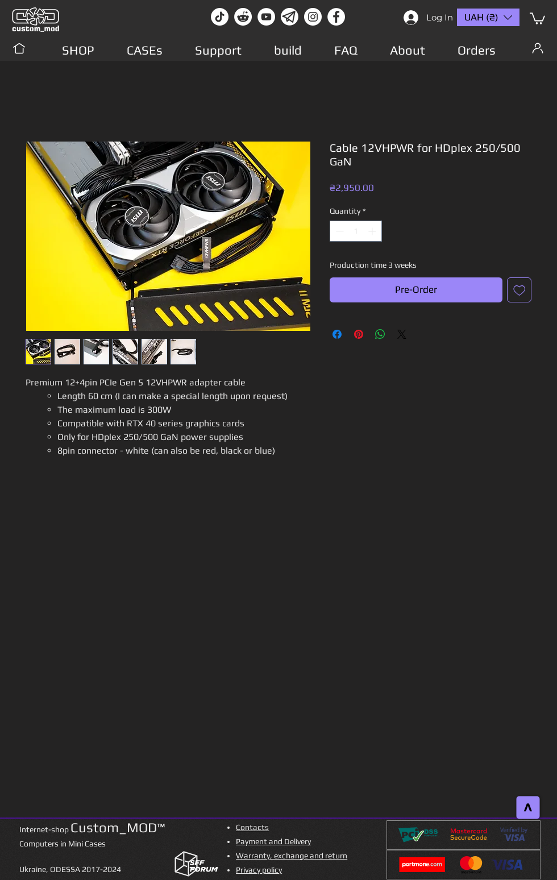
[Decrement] (338, 231)
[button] (537, 17)
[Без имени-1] (289, 17)
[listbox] (488, 17)
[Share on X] (402, 334)
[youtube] (266, 17)
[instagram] (313, 17)
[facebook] (336, 17)
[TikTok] (219, 17)
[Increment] (373, 231)
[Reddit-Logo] (243, 17)
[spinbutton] (356, 231)
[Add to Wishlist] (519, 289)
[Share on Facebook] (337, 334)
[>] (528, 807)
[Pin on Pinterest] (358, 334)
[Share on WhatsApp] (380, 334)
